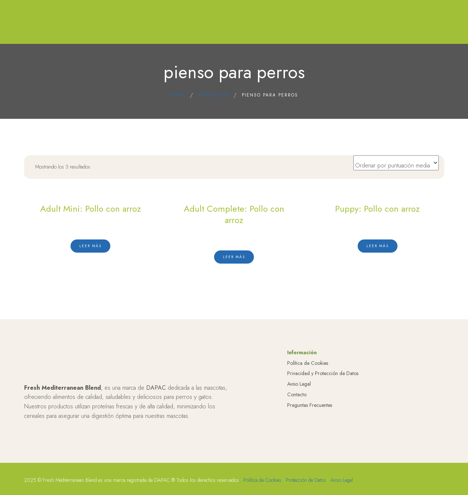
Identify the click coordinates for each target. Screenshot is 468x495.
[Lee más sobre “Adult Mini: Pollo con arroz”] (90, 245)
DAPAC (156, 433)
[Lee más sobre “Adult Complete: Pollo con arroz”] (234, 256)
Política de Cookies (307, 408)
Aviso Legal (299, 429)
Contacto (297, 439)
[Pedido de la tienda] (396, 162)
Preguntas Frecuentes (309, 450)
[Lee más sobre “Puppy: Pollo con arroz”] (377, 245)
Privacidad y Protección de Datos (322, 419)
